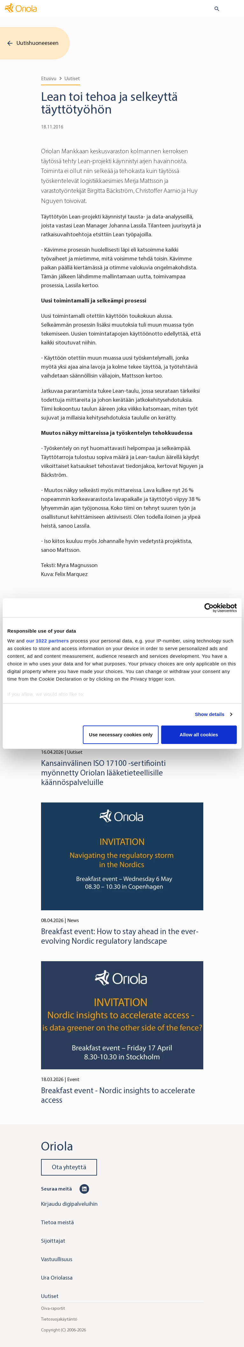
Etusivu (48, 78)
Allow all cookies (199, 734)
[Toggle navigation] (235, 9)
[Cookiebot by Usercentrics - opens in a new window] (209, 608)
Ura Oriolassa (57, 1277)
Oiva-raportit (53, 1308)
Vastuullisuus (56, 1259)
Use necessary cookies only (121, 734)
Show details (210, 714)
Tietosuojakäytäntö (59, 1319)
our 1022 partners (47, 640)
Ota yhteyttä (69, 1167)
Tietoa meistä (57, 1222)
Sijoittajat (53, 1240)
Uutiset (72, 78)
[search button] (214, 9)
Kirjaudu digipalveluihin (69, 1203)
